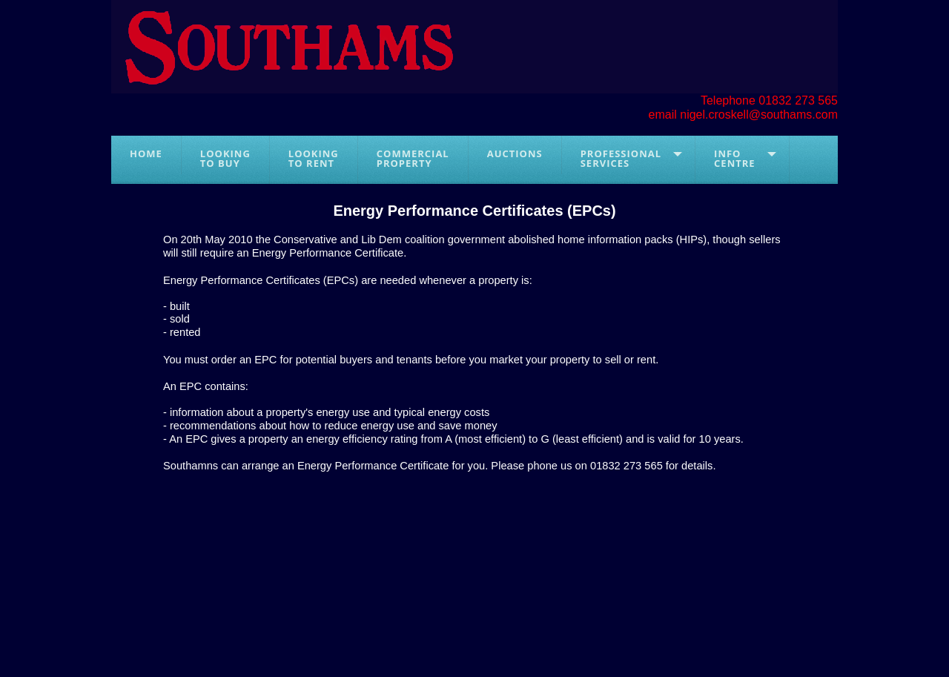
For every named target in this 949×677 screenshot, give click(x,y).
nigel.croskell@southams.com (759, 114)
